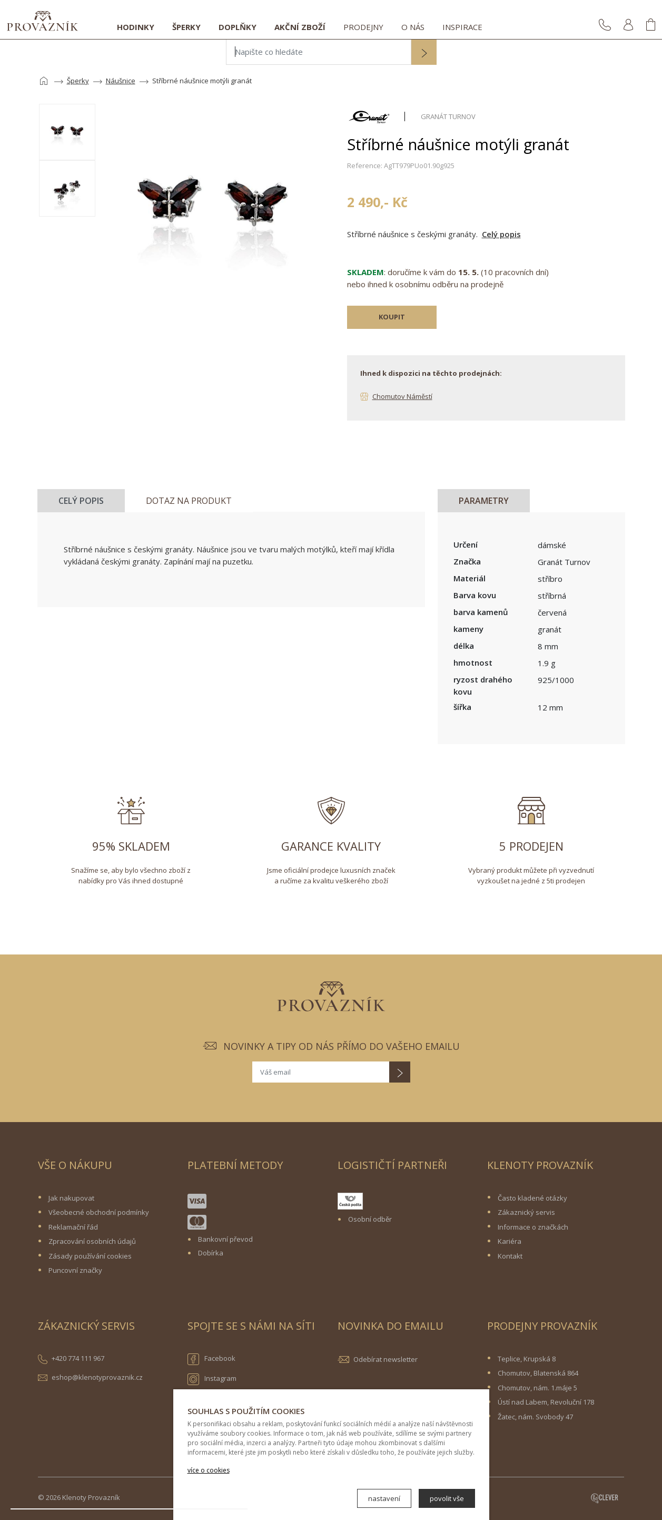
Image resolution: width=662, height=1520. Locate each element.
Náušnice (120, 80)
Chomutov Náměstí (402, 396)
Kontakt (510, 1256)
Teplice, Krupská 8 (527, 1359)
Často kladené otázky (532, 1198)
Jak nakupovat (71, 1198)
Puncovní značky (75, 1270)
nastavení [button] (384, 1498)
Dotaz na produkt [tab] (189, 500)
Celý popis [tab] (81, 500)
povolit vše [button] (447, 1498)
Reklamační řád (73, 1227)
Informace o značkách (533, 1227)
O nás (412, 27)
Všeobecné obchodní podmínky (98, 1212)
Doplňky (237, 27)
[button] (424, 53)
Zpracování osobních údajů (92, 1241)
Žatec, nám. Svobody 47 (535, 1416)
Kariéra (509, 1241)
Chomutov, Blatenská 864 (538, 1373)
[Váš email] (320, 1072)
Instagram (211, 1379)
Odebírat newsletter (385, 1359)
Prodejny (363, 27)
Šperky (186, 27)
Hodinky (135, 27)
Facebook (211, 1359)
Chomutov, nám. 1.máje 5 (537, 1387)
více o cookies (208, 1470)
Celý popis (501, 234)
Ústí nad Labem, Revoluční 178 (546, 1402)
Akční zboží (299, 27)
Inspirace (462, 27)
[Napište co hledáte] (318, 52)
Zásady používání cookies (90, 1256)
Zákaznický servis (526, 1212)
